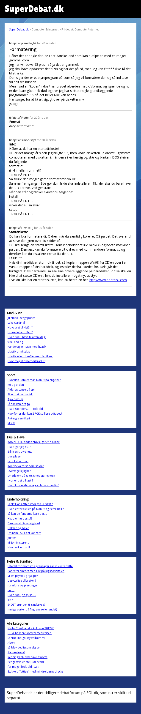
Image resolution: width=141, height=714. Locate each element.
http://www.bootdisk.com (108, 280)
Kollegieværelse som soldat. (26, 466)
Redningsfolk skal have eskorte (27, 657)
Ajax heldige (15, 399)
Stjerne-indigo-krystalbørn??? (26, 638)
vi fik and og (15, 342)
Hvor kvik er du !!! (19, 547)
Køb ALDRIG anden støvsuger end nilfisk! (34, 442)
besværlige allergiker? (22, 581)
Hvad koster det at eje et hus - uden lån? (33, 485)
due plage (14, 456)
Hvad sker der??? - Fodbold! (26, 409)
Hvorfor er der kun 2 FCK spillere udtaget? (35, 414)
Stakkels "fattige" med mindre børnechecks (35, 671)
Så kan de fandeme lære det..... (27, 514)
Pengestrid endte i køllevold (26, 662)
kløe (10, 600)
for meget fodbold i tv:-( (23, 667)
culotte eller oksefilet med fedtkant (30, 356)
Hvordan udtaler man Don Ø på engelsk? (34, 380)
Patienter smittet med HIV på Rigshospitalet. (36, 571)
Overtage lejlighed (19, 471)
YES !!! (11, 423)
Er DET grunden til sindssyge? (26, 605)
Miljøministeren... (19, 542)
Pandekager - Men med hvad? (27, 347)
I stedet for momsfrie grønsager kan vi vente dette (40, 566)
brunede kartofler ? (20, 332)
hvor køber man (18, 461)
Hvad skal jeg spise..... (22, 595)
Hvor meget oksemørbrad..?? (26, 361)
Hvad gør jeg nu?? (19, 447)
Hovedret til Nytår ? (20, 327)
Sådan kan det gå (19, 404)
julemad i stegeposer (21, 318)
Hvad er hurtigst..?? (20, 518)
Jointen (12, 538)
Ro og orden (16, 385)
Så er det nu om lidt (20, 394)
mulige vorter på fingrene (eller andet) (32, 609)
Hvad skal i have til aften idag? (27, 337)
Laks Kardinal (16, 323)
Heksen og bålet (18, 528)
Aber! (11, 643)
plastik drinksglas (19, 351)
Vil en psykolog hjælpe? (23, 576)
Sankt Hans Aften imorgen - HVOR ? (30, 504)
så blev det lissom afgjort (24, 647)
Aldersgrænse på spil (21, 389)
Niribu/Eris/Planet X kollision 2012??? (31, 628)
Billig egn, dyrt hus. (20, 452)
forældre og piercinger (22, 585)
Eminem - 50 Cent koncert (24, 533)
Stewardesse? (16, 652)
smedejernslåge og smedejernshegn (31, 476)
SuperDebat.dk (19, 29)
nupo (11, 590)
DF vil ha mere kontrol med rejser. (30, 633)
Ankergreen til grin (19, 418)
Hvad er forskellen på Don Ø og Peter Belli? (36, 509)
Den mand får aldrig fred (24, 523)
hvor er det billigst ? (20, 480)
